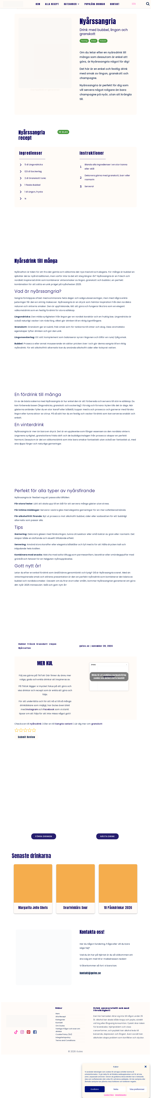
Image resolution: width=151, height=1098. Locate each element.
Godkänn (95, 1089)
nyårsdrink (36, 723)
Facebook (48, 709)
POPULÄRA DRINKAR (94, 4)
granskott (96, 723)
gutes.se (84, 646)
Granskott (42, 644)
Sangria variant (63, 723)
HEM (38, 4)
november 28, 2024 (102, 646)
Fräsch (31, 644)
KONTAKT (115, 4)
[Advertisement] (75, 228)
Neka (115, 1089)
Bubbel (22, 644)
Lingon (53, 644)
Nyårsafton (25, 648)
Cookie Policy (109, 1095)
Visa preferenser (137, 1089)
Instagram (32, 709)
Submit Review (26, 737)
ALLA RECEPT (52, 4)
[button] (145, 1066)
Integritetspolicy (120, 1095)
